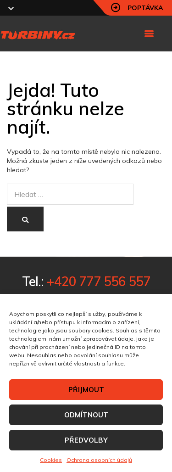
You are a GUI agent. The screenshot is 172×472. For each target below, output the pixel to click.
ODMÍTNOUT (86, 414)
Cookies (51, 459)
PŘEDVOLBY (86, 440)
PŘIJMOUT (86, 389)
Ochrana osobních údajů (99, 459)
